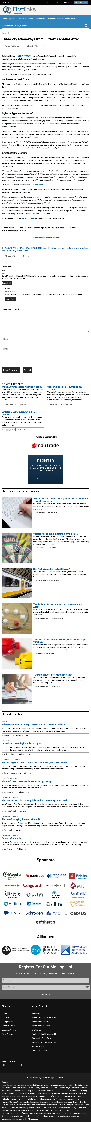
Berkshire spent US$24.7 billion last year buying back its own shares (28, 118)
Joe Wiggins (8, 849)
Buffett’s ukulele (28, 218)
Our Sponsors (7, 1022)
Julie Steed (39, 653)
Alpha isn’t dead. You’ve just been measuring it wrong (26, 781)
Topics (12, 19)
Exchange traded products (11, 759)
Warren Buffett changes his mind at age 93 (22, 387)
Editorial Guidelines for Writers (44, 1017)
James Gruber (8, 405)
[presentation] (20, 360)
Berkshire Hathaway (56, 248)
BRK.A (20, 56)
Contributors (40, 19)
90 (29, 773)
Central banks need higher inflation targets (21, 743)
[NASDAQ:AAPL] (11, 248)
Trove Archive (7, 1034)
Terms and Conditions (41, 1026)
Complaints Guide (39, 1050)
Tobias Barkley (40, 512)
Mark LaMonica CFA (41, 618)
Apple (45, 248)
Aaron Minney (39, 548)
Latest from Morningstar (11, 778)
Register (45, 994)
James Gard (53, 405)
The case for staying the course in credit (21, 819)
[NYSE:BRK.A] (24, 248)
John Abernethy (40, 580)
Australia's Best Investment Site (45, 1034)
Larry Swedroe (8, 792)
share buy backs (8, 251)
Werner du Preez (9, 811)
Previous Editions (25, 19)
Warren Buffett (22, 251)
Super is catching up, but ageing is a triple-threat (55, 534)
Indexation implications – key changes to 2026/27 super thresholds (33, 724)
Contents (5, 1017)
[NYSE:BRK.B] (36, 248)
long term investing (79, 248)
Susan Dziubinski (12, 46)
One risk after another (12, 838)
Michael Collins (9, 754)
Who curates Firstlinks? (42, 1022)
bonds (68, 248)
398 (9, 33)
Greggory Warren (9, 430)
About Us (36, 1013)
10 (26, 735)
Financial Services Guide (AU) (44, 1042)
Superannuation (8, 721)
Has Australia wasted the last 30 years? (51, 569)
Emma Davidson (9, 773)
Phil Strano (7, 830)
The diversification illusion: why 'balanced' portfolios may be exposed (34, 800)
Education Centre (55, 19)
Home (4, 19)
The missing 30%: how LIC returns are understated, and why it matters (34, 762)
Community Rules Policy (42, 1038)
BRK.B (27, 56)
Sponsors (63, 3)
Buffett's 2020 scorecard (33, 185)
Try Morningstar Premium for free (45, 238)
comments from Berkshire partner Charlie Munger (34, 64)
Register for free (81, 3)
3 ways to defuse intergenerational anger (52, 675)
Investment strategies (10, 797)
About (70, 3)
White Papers (72, 19)
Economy (5, 740)
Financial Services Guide (12, 1102)
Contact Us (36, 1030)
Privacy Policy (38, 1046)
